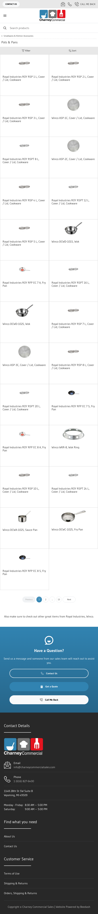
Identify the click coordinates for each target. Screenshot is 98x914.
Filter (26, 50)
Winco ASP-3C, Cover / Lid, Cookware (24, 364)
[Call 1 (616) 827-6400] (70, 4)
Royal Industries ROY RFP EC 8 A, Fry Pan (24, 449)
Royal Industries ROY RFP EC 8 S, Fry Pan (24, 572)
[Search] (49, 28)
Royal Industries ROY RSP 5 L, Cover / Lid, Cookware (24, 243)
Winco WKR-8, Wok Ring (65, 447)
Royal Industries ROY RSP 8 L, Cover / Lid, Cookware (73, 366)
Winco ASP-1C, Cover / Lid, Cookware (73, 117)
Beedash (85, 906)
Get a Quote (49, 686)
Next (69, 599)
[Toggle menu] (4, 15)
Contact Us (11, 4)
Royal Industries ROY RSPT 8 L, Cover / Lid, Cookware (21, 160)
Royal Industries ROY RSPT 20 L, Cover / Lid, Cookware (22, 408)
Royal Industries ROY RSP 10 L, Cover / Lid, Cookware (21, 490)
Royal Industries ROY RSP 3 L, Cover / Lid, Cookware (24, 119)
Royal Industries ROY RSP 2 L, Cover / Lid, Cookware (73, 78)
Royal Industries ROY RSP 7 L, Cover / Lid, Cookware (73, 325)
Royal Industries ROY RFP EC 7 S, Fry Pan (73, 408)
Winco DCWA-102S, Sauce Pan (20, 529)
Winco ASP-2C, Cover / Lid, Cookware (73, 159)
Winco (89, 616)
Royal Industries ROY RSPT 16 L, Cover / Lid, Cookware (71, 284)
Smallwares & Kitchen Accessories (18, 36)
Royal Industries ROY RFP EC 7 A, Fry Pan (24, 284)
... (52, 599)
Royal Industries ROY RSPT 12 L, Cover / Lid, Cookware (70, 202)
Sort (72, 50)
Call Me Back (85, 4)
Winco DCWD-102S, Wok (16, 323)
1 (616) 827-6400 (24, 781)
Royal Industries (75, 616)
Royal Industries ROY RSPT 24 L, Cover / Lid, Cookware (71, 490)
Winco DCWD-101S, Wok (65, 241)
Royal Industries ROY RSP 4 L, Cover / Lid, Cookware (24, 202)
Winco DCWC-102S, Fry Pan (67, 529)
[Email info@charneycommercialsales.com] (63, 4)
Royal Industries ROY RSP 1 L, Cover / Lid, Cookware (24, 78)
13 (59, 599)
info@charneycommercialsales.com (34, 767)
